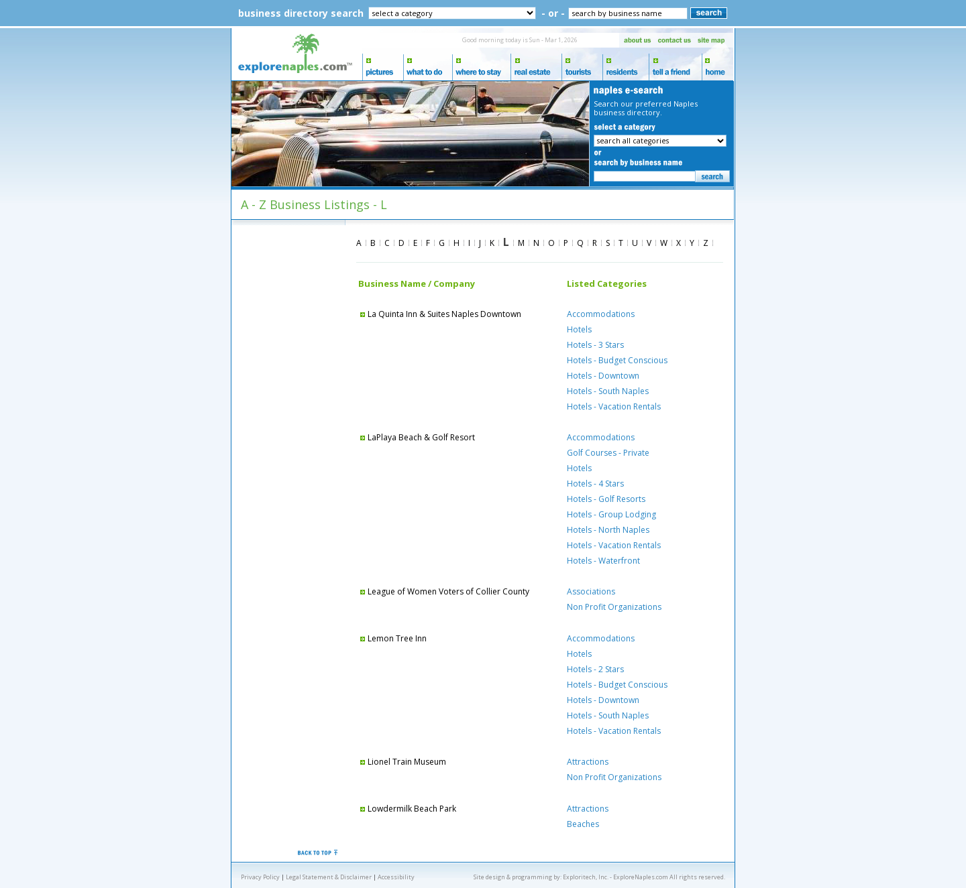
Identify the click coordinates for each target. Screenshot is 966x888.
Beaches (583, 824)
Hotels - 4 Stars (595, 483)
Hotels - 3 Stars (595, 345)
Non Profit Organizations (614, 607)
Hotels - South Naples (608, 391)
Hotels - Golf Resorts (606, 499)
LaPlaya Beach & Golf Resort (416, 437)
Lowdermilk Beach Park (407, 808)
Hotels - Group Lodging (611, 514)
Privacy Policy (260, 877)
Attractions (587, 761)
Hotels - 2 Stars (595, 669)
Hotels (579, 329)
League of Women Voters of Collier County (443, 591)
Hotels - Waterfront (603, 560)
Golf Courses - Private (608, 452)
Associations (591, 591)
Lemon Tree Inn (392, 638)
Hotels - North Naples (608, 529)
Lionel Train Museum (402, 761)
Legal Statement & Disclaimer (329, 877)
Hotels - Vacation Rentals (614, 406)
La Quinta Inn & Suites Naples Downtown (439, 314)
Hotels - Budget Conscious (617, 360)
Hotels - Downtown (603, 375)
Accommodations (601, 314)
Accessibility (396, 877)
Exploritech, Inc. (585, 877)
